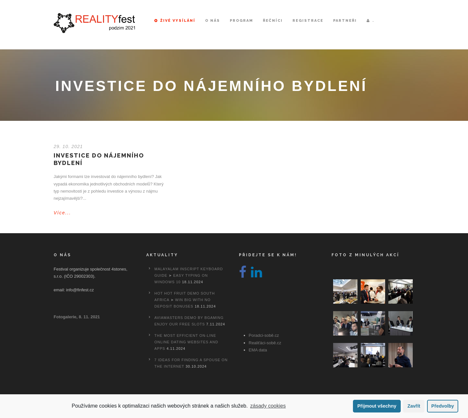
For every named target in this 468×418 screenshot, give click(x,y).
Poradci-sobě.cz (264, 335)
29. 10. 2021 (68, 146)
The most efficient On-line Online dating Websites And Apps (186, 342)
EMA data (258, 350)
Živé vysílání (174, 21)
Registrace (307, 21)
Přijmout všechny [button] (376, 406)
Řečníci (273, 21)
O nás (212, 21)
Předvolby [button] (442, 406)
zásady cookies (268, 406)
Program (241, 21)
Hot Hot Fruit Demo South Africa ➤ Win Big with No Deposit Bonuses (184, 299)
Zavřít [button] (414, 406)
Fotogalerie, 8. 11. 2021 (77, 316)
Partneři (345, 21)
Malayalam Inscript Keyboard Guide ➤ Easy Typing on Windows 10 (188, 275)
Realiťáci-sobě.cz (265, 342)
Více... (62, 212)
